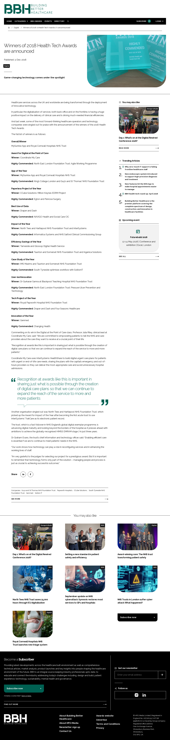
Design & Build (152, 109)
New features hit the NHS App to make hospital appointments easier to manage (141, 187)
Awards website (105, 715)
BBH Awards (36, 21)
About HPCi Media (68, 723)
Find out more (11, 704)
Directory (59, 21)
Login (158, 21)
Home (9, 21)
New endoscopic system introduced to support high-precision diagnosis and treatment (141, 176)
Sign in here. (26, 696)
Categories (20, 21)
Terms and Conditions (108, 724)
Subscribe (143, 21)
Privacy (100, 728)
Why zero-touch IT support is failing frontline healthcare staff (141, 168)
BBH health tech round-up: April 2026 (141, 194)
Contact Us (65, 731)
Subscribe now (128, 617)
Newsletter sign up (69, 727)
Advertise (101, 720)
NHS (102, 525)
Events (48, 21)
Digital (6, 66)
